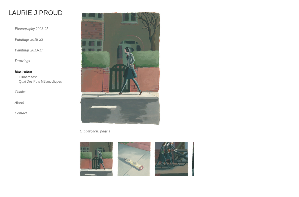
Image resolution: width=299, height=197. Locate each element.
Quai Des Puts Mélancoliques (40, 81)
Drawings (22, 61)
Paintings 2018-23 (29, 39)
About (19, 102)
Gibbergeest (28, 77)
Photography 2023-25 (31, 29)
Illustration (23, 71)
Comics (20, 92)
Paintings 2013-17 (29, 50)
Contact (21, 113)
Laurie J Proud (35, 13)
